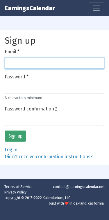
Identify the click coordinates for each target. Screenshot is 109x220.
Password (16, 77)
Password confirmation (31, 109)
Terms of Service (18, 186)
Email (12, 51)
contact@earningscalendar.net (79, 186)
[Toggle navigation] (96, 8)
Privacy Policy (15, 192)
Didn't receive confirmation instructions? (48, 156)
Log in (11, 149)
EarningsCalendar (30, 8)
